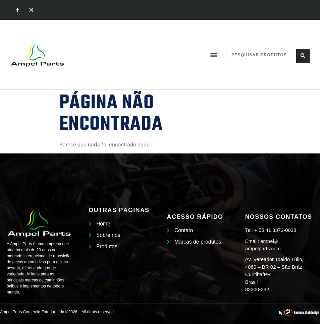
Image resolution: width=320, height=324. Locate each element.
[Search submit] (303, 55)
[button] (213, 54)
